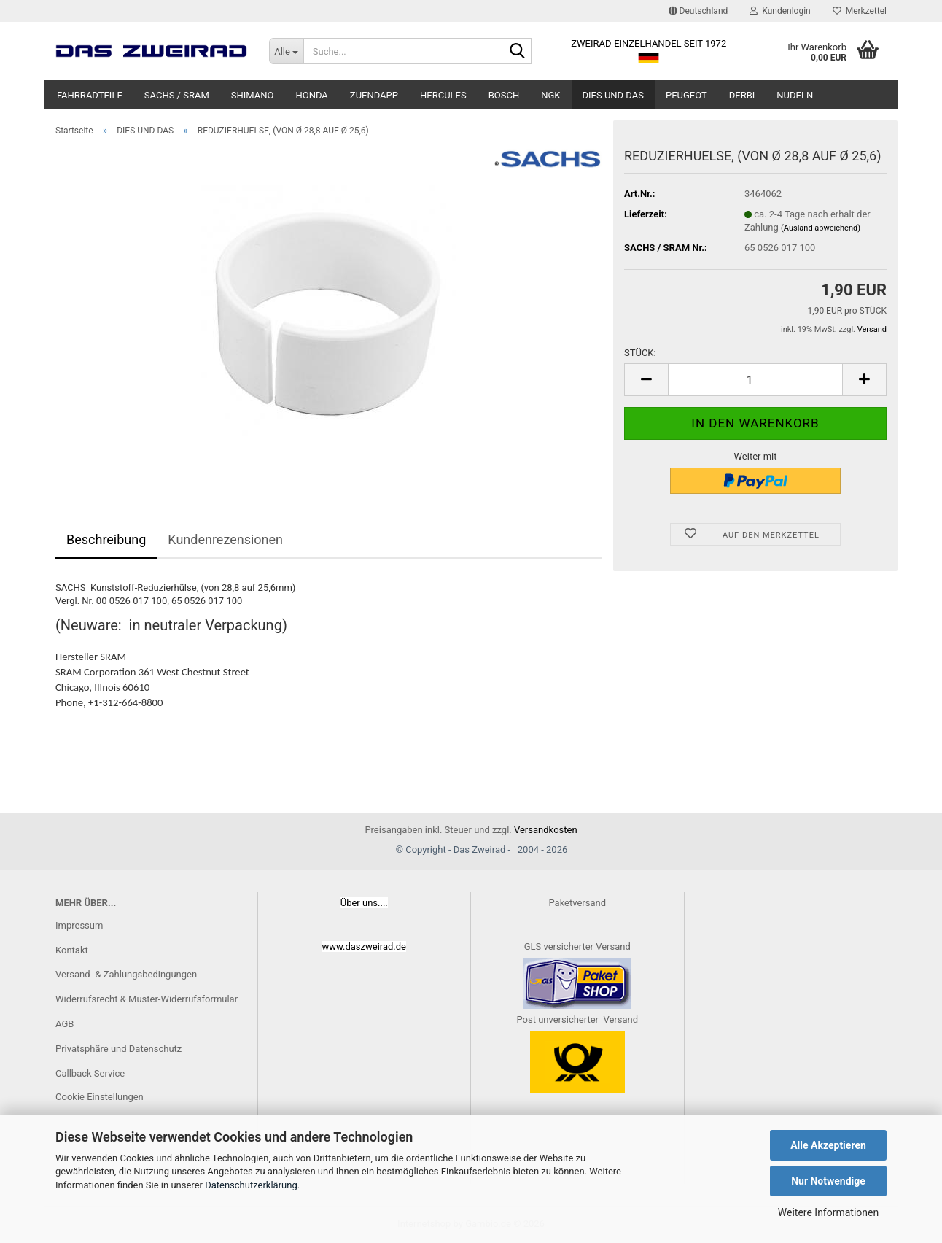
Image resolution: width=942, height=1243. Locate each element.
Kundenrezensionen (225, 539)
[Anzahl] (755, 379)
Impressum (79, 925)
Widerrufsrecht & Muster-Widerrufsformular (146, 999)
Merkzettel (860, 11)
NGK (550, 95)
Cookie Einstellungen (99, 1096)
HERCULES (443, 95)
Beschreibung (106, 539)
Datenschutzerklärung (251, 1185)
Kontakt (71, 950)
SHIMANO (252, 95)
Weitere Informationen (828, 1212)
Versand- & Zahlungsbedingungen (126, 974)
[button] (698, 11)
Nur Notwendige (828, 1181)
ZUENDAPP (374, 95)
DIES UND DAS (613, 95)
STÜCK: (640, 352)
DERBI (742, 95)
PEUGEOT (686, 95)
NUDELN (794, 95)
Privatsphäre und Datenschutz (118, 1048)
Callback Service (90, 1073)
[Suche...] (286, 51)
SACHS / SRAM (176, 95)
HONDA (311, 95)
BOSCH (504, 95)
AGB (64, 1023)
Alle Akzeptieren (828, 1145)
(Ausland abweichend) (820, 228)
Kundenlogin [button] (780, 11)
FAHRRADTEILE (89, 95)
